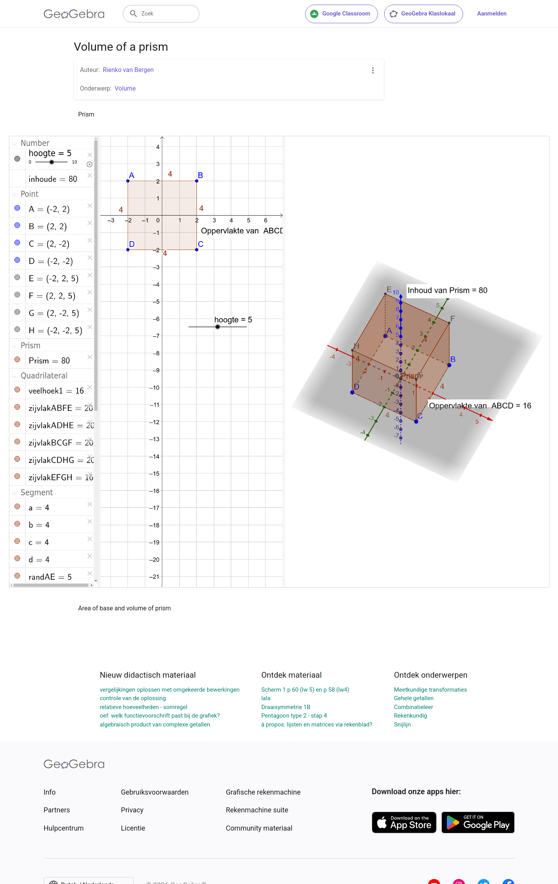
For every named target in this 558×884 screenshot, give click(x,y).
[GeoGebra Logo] (74, 14)
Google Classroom (340, 14)
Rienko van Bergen (128, 70)
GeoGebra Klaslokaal (422, 14)
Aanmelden (491, 13)
